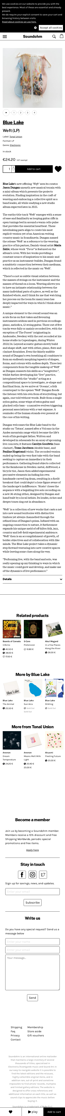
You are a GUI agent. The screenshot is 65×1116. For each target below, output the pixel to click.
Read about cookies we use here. (19, 21)
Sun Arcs (28, 704)
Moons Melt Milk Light (32, 758)
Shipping (16, 1027)
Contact (16, 1039)
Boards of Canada (12, 641)
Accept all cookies (51, 27)
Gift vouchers (35, 1035)
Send (32, 998)
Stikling (49, 704)
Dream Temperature (9, 758)
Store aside (34, 1031)
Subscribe (33, 902)
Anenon (7, 752)
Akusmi (49, 752)
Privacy (15, 1035)
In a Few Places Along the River (52, 647)
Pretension (29, 645)
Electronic (15, 145)
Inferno (6, 645)
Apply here (32, 850)
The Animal (8, 704)
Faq (13, 1031)
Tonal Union (16, 136)
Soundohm (32, 36)
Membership (35, 1027)
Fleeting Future (53, 756)
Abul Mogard (51, 641)
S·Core (27, 641)
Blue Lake (13, 122)
